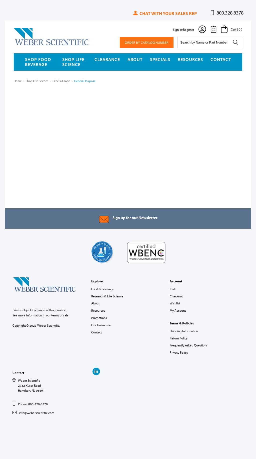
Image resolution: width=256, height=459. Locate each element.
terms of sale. (60, 315)
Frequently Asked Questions (189, 345)
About (135, 59)
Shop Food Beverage (38, 62)
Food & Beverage (102, 289)
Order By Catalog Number (146, 42)
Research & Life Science (107, 296)
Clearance (107, 59)
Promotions (99, 318)
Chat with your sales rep (164, 13)
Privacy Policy (179, 352)
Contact (220, 59)
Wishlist (175, 303)
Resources (190, 59)
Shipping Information (184, 331)
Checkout (176, 296)
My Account (178, 310)
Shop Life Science (73, 62)
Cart (172, 289)
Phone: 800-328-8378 (33, 404)
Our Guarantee (101, 325)
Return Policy (179, 338)
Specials (160, 59)
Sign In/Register (183, 30)
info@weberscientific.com (36, 413)
